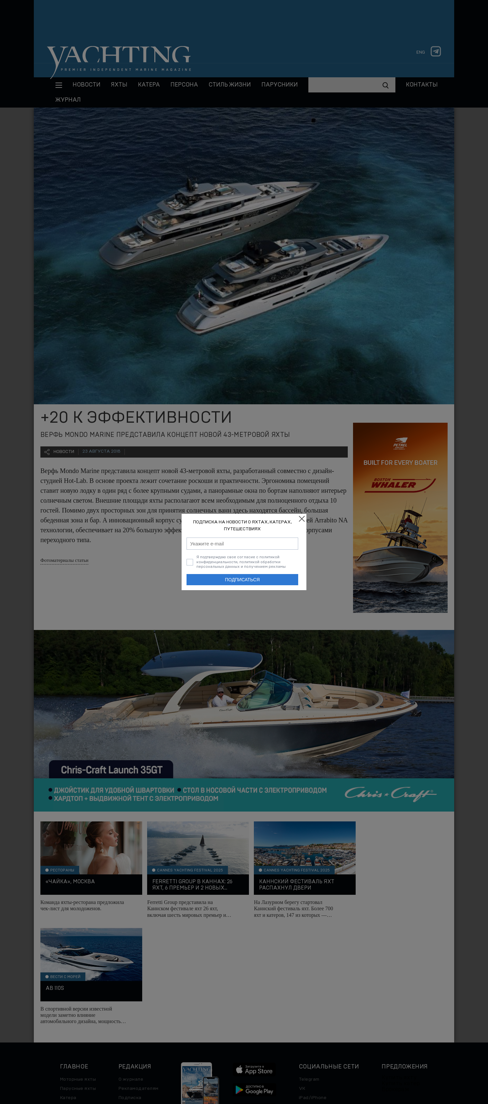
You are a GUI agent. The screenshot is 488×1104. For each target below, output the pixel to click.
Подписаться (242, 579)
